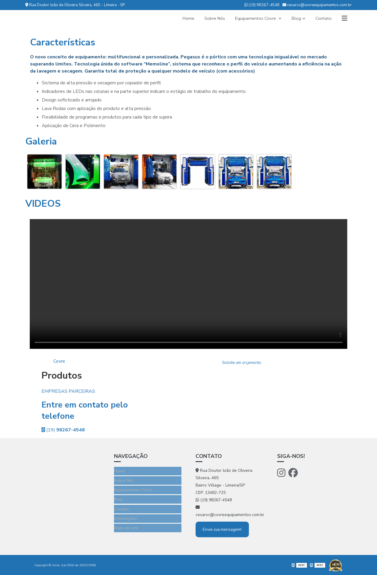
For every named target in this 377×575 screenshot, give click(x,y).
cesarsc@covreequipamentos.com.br (317, 5)
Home (183, 18)
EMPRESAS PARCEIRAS (68, 391)
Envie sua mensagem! (223, 529)
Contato (322, 18)
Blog (295, 18)
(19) (63, 430)
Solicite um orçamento (241, 363)
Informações (125, 514)
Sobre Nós (210, 18)
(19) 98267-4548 (262, 5)
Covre (59, 361)
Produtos (62, 375)
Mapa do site (126, 522)
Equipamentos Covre (253, 18)
